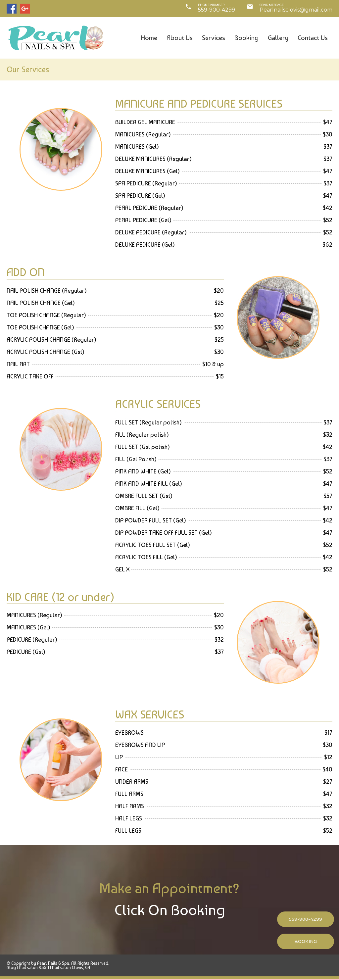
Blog (11, 967)
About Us (180, 38)
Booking (246, 38)
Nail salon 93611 (34, 967)
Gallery (278, 38)
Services (213, 38)
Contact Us (313, 38)
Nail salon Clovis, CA (71, 967)
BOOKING (305, 941)
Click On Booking (169, 910)
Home (149, 38)
